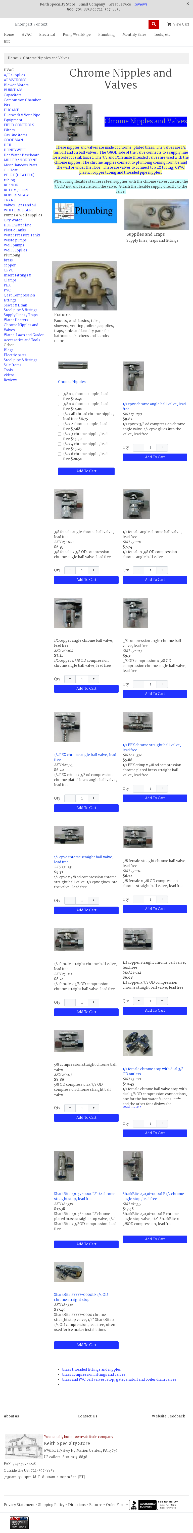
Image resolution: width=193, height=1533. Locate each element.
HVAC (27, 35)
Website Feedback (168, 1416)
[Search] (154, 24)
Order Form (115, 1504)
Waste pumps (15, 240)
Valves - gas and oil (20, 205)
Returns (96, 1504)
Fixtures (62, 314)
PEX (7, 285)
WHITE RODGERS (18, 210)
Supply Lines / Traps (21, 315)
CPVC (8, 270)
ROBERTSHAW (16, 195)
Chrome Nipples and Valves (46, 58)
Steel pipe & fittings (20, 310)
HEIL (8, 145)
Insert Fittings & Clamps (17, 278)
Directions (77, 1504)
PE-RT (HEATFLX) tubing (19, 178)
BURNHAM (13, 90)
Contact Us (87, 1416)
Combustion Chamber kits (22, 103)
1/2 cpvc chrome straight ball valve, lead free (83, 860)
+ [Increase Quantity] (162, 448)
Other (9, 345)
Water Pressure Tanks (22, 235)
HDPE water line (17, 225)
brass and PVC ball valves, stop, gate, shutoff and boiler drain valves (119, 1379)
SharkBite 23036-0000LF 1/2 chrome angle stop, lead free (153, 1197)
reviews (141, 4)
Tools (8, 370)
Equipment (13, 120)
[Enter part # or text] (80, 24)
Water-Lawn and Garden (24, 335)
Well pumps (14, 245)
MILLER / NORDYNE (20, 160)
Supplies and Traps (145, 234)
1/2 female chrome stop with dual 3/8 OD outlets (153, 1072)
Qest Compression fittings (19, 298)
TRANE (10, 200)
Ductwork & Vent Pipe (22, 115)
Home (13, 58)
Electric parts (15, 355)
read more (132, 1107)
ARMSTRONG (15, 80)
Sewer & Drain (15, 305)
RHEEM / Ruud (16, 190)
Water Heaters (16, 320)
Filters (9, 130)
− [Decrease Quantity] (139, 448)
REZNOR (11, 185)
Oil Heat (11, 170)
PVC (7, 290)
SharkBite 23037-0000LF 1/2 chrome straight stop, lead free (84, 1197)
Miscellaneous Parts (20, 165)
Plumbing (106, 35)
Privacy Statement (19, 1504)
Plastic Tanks (15, 230)
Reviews (11, 380)
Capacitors (13, 95)
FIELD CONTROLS (19, 125)
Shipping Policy (51, 1504)
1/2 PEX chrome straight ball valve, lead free (152, 748)
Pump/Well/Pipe (77, 35)
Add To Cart (86, 471)
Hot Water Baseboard (21, 155)
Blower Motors (16, 85)
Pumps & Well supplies (23, 215)
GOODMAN (13, 140)
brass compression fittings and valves (93, 1374)
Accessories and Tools (22, 340)
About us (11, 1416)
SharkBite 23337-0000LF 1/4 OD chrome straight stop (81, 1297)
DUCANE (11, 110)
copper (10, 265)
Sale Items (12, 365)
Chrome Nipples (72, 382)
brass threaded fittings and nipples (91, 1369)
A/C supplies (14, 75)
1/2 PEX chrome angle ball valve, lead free (85, 757)
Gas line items (15, 135)
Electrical (47, 35)
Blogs (9, 350)
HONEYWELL (15, 150)
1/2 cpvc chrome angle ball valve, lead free (154, 407)
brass (8, 260)
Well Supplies (15, 250)
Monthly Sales (134, 35)
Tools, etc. (163, 35)
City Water (13, 220)
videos (9, 375)
